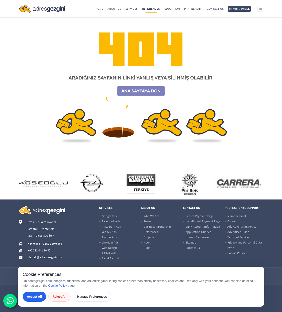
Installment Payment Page (201, 221)
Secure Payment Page (198, 216)
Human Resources (196, 237)
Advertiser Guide (237, 232)
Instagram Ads (110, 227)
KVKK (229, 248)
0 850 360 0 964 (52, 244)
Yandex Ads (108, 232)
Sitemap (189, 242)
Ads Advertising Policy (240, 227)
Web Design (108, 248)
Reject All (59, 296)
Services (131, 9)
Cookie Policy (235, 253)
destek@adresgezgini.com (45, 257)
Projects (147, 237)
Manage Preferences (92, 296)
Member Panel (235, 216)
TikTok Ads (107, 253)
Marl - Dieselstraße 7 (41, 236)
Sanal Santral (109, 258)
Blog (145, 248)
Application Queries (197, 232)
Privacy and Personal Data (243, 242)
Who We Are (150, 216)
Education (172, 9)
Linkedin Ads (109, 242)
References (151, 9)
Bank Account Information (201, 227)
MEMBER (239, 9)
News (146, 242)
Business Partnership (156, 227)
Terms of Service (237, 237)
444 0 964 (34, 244)
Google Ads (108, 216)
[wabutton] (10, 301)
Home (99, 9)
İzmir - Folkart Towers (42, 222)
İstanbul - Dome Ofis (41, 229)
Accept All (34, 296)
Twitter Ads (108, 237)
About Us (114, 9)
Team (146, 221)
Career (230, 221)
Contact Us (215, 9)
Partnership (193, 9)
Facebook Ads (109, 221)
